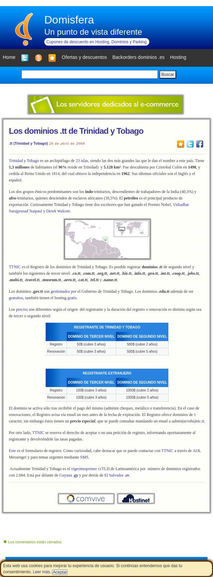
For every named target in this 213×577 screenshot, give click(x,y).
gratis (72, 297)
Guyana (68, 475)
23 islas (82, 160)
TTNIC (15, 267)
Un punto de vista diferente (93, 31)
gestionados (60, 291)
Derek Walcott (58, 211)
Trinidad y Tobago (24, 160)
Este (12, 450)
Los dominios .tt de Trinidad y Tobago (76, 130)
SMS (84, 457)
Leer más (41, 572)
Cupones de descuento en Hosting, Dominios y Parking (96, 41)
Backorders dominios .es (138, 57)
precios (22, 309)
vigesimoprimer (84, 468)
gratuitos (16, 297)
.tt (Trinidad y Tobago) (28, 143)
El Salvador (116, 475)
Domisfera (69, 20)
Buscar (168, 74)
